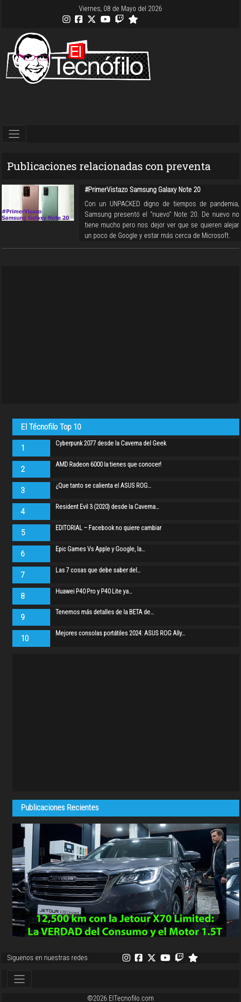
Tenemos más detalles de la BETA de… (105, 612)
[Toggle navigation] (14, 134)
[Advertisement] (120, 105)
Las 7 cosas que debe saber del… (98, 570)
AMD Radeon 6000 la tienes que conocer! (108, 464)
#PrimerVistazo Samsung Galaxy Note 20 (142, 190)
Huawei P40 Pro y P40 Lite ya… (94, 591)
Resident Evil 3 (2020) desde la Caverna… (107, 507)
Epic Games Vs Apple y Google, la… (100, 549)
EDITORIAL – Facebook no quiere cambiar (108, 528)
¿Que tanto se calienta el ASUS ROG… (103, 486)
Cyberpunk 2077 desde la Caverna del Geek (111, 443)
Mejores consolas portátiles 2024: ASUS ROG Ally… (120, 633)
